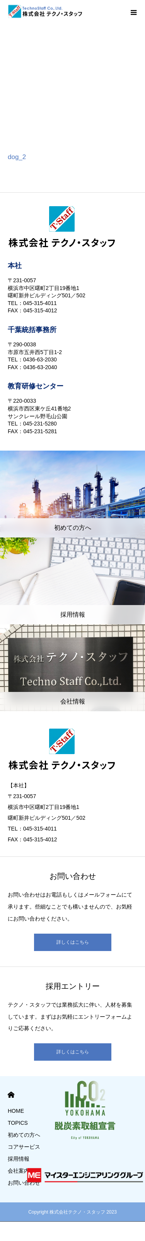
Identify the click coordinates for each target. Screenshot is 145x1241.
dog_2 (17, 157)
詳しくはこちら (72, 942)
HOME (11, 1095)
